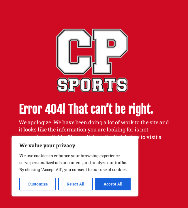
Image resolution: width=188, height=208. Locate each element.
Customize (38, 184)
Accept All (113, 184)
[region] (75, 166)
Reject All (75, 184)
